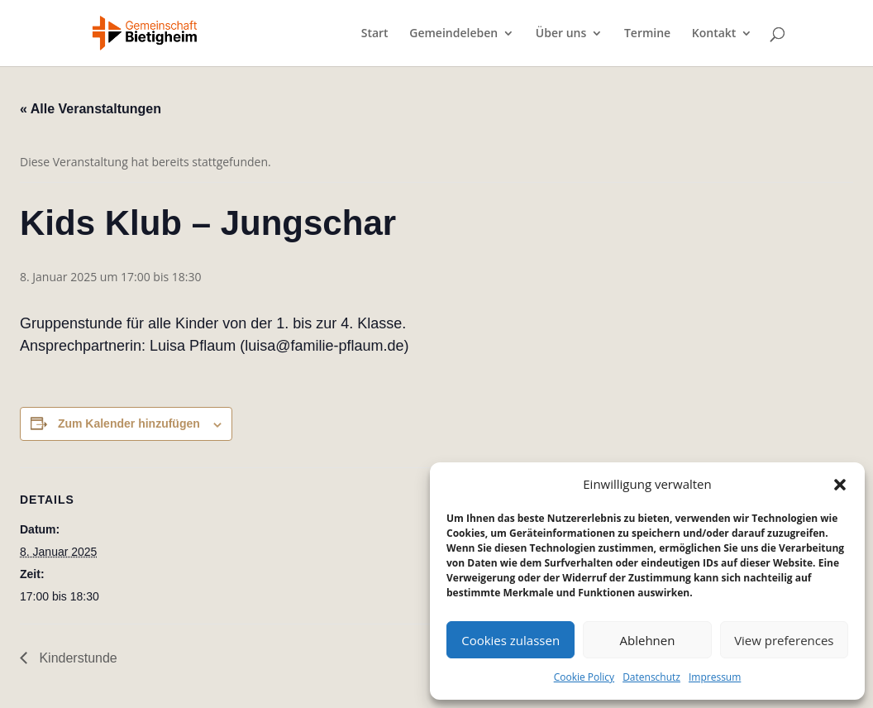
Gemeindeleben (453, 34)
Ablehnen (647, 640)
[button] (840, 484)
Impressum (715, 677)
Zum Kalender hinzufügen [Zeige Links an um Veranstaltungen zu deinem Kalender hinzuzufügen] (129, 423)
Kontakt (714, 34)
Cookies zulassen (510, 640)
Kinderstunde (76, 658)
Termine (647, 34)
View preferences (783, 640)
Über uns (561, 34)
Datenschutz (651, 677)
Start (375, 34)
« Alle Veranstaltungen (90, 109)
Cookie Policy (584, 677)
